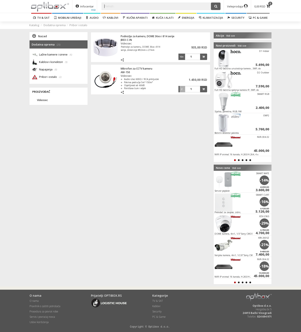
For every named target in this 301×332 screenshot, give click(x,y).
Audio (92, 18)
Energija (186, 18)
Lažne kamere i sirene (55, 54)
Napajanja (48, 69)
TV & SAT (41, 18)
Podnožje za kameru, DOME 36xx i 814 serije (147, 36)
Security (235, 18)
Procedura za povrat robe (44, 311)
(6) (71, 54)
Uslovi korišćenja (39, 322)
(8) (56, 69)
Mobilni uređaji (67, 18)
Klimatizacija (211, 18)
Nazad (39, 36)
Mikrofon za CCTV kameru (136, 68)
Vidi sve (230, 35)
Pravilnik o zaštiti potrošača (45, 306)
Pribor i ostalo (78, 25)
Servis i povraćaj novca (42, 317)
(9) (66, 62)
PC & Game (258, 18)
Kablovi (110, 18)
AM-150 (125, 72)
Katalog (34, 25)
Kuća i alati (163, 18)
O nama (34, 301)
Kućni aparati (135, 18)
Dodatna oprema (55, 25)
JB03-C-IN (126, 40)
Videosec (126, 43)
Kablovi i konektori (53, 62)
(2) (60, 77)
